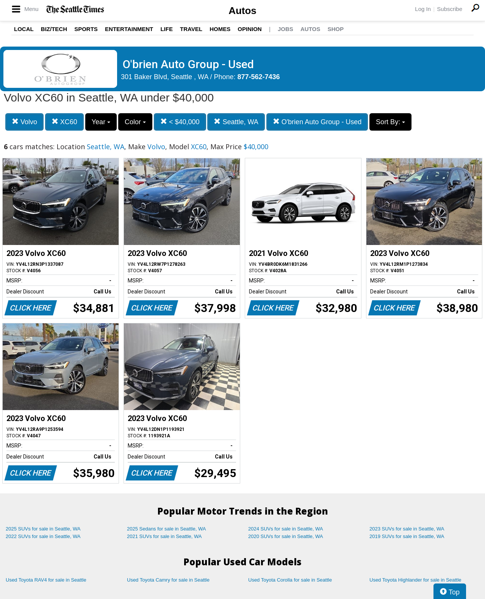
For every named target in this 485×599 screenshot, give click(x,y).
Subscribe (449, 9)
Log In (423, 9)
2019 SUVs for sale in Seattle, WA (406, 536)
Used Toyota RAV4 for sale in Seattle (46, 580)
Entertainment (129, 29)
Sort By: (390, 122)
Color (135, 122)
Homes (220, 29)
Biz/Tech (54, 29)
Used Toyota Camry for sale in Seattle (168, 580)
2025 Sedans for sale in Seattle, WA (166, 529)
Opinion (249, 29)
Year (101, 122)
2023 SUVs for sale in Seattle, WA (406, 529)
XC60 (64, 122)
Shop (335, 29)
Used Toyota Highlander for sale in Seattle (415, 580)
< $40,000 (180, 122)
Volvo (24, 122)
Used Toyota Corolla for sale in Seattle (290, 580)
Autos (242, 10)
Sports (86, 29)
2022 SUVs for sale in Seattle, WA (43, 536)
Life (166, 29)
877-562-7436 (259, 77)
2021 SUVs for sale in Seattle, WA (164, 536)
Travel (191, 29)
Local (24, 29)
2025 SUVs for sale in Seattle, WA (43, 529)
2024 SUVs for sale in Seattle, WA (285, 529)
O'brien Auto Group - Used (317, 122)
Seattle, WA (236, 122)
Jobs (285, 29)
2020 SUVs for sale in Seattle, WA (285, 536)
